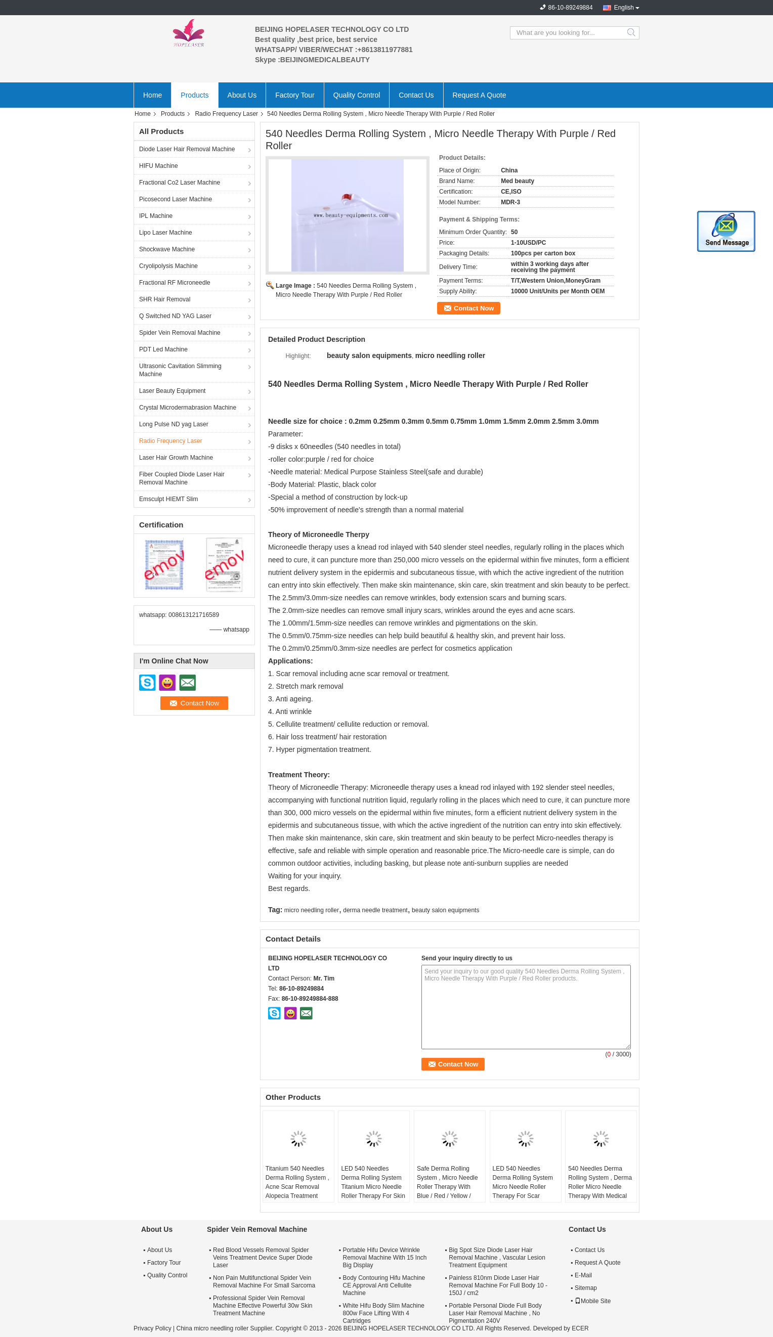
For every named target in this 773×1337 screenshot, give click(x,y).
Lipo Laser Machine (165, 232)
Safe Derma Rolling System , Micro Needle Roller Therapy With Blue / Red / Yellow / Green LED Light (447, 1187)
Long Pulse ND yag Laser (173, 424)
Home (152, 95)
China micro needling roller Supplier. (225, 1328)
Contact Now (474, 308)
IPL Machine (156, 215)
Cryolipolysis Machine (168, 266)
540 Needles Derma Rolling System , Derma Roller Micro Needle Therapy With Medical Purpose (600, 1187)
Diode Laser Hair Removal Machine (187, 149)
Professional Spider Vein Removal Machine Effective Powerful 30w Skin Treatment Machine (263, 1306)
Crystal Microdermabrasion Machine (187, 407)
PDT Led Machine (163, 349)
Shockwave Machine (167, 249)
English (624, 7)
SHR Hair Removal (164, 299)
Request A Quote (479, 95)
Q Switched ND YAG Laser (175, 316)
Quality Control (356, 95)
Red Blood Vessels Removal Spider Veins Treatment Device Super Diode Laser (263, 1257)
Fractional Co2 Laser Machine (179, 182)
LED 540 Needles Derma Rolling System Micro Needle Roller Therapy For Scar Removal (523, 1187)
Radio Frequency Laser (226, 113)
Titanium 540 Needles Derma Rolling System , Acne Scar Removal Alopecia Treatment (297, 1182)
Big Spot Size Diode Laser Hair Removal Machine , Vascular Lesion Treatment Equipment (497, 1257)
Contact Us (416, 95)
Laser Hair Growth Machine (176, 457)
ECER (580, 1328)
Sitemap (586, 1287)
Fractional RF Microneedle (174, 282)
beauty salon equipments (445, 910)
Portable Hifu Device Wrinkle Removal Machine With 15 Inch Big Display (384, 1257)
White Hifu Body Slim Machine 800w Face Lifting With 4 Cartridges (383, 1313)
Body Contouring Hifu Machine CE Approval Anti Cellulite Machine (383, 1285)
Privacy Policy (152, 1328)
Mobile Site (593, 1301)
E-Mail (583, 1275)
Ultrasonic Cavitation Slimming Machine (180, 370)
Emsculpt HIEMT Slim (168, 499)
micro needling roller (311, 910)
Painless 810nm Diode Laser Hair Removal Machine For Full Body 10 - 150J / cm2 (498, 1285)
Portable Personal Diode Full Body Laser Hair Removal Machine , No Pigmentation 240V (495, 1313)
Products (194, 95)
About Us (242, 95)
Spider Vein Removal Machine (180, 332)
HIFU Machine (158, 165)
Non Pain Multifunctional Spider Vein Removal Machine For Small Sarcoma (264, 1281)
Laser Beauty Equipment (172, 390)
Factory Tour (295, 95)
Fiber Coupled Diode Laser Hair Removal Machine (182, 478)
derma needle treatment (375, 910)
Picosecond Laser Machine (175, 199)
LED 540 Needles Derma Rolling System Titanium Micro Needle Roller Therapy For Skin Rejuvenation (373, 1187)
